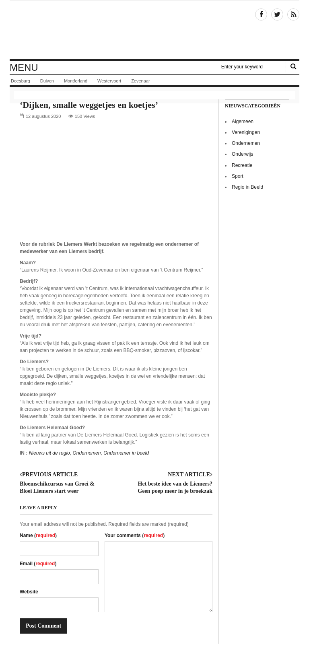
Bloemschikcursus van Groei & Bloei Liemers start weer (57, 487)
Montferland (75, 80)
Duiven (47, 80)
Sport (237, 176)
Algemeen (242, 121)
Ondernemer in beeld (126, 453)
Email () (38, 563)
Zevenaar (140, 80)
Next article (190, 474)
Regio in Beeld (247, 187)
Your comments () (135, 535)
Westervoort (109, 80)
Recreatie (242, 165)
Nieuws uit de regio (49, 453)
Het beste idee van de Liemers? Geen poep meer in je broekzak (175, 487)
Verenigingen (246, 132)
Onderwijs (242, 154)
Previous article (49, 474)
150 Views (85, 116)
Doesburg (20, 80)
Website (29, 592)
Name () (38, 535)
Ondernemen (86, 453)
